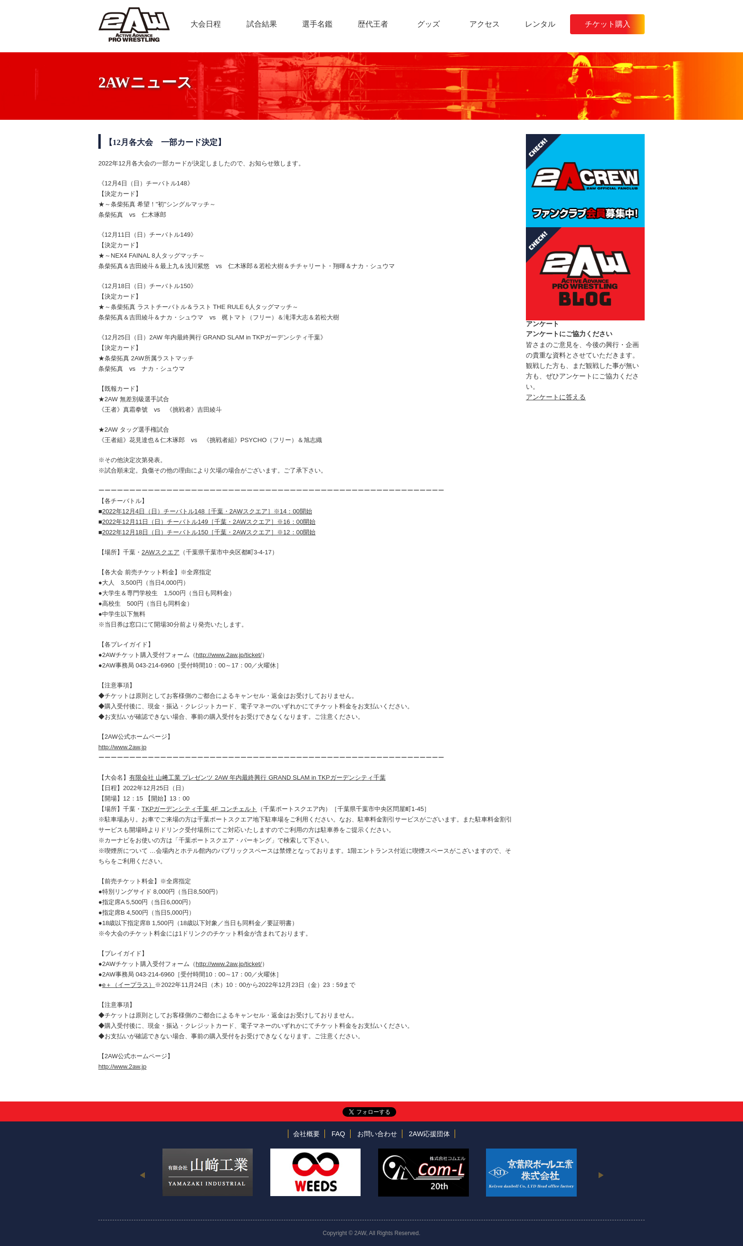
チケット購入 (607, 24)
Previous (142, 1175)
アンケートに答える (556, 397)
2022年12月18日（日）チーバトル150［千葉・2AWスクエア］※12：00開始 (208, 532)
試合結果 (262, 24)
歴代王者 (373, 24)
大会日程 (206, 24)
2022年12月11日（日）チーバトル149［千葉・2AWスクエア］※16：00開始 (208, 521)
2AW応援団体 (429, 1134)
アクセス (484, 24)
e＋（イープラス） (128, 984)
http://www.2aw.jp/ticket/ (229, 654)
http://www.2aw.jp (122, 747)
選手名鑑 (317, 24)
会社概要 (306, 1134)
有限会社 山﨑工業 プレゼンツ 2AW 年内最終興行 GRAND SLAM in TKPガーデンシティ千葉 (257, 777)
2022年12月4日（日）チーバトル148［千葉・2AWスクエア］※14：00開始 (207, 511)
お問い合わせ (377, 1134)
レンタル (540, 24)
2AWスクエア (161, 552)
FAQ (338, 1134)
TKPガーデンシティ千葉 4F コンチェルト (199, 808)
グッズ (428, 24)
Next (600, 1175)
